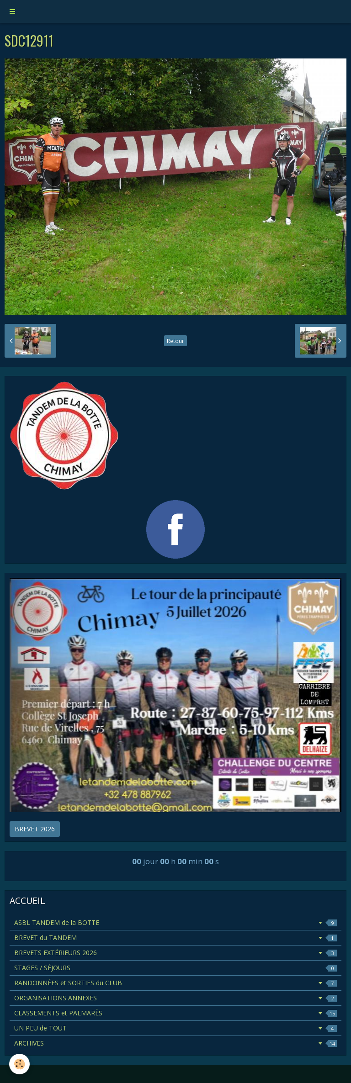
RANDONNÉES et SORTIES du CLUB (175, 982)
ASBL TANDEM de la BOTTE (175, 922)
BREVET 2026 (35, 828)
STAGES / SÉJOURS (175, 967)
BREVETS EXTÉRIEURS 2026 (175, 952)
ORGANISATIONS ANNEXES (175, 997)
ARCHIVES (175, 1043)
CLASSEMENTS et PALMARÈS (175, 1013)
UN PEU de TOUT (175, 1028)
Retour (175, 340)
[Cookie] (19, 1064)
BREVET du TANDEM (175, 937)
